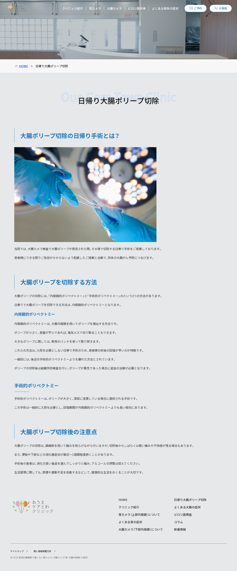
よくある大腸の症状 (187, 507)
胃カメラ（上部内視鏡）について (139, 514)
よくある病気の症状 (160, 9)
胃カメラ (90, 9)
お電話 (216, 9)
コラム (178, 522)
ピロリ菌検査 (183, 514)
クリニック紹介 (67, 9)
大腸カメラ (109, 9)
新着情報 (180, 529)
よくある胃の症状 (130, 522)
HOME (21, 66)
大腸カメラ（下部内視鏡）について (140, 529)
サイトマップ (19, 551)
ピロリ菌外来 (132, 9)
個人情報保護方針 (44, 551)
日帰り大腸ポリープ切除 (190, 499)
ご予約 (190, 9)
